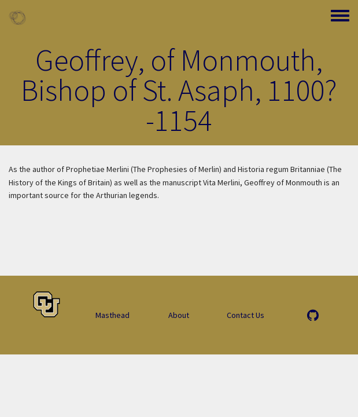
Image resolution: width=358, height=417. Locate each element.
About (178, 315)
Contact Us (245, 315)
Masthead (112, 315)
